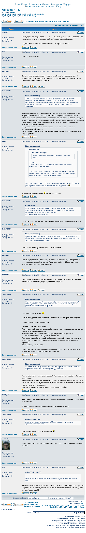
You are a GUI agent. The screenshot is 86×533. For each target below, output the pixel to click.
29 (22, 16)
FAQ (17, 5)
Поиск (24, 5)
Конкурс (66, 21)
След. (34, 16)
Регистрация (56, 5)
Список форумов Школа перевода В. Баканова (43, 21)
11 (20, 14)
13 (25, 14)
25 (12, 16)
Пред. (13, 12)
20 (43, 14)
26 (15, 16)
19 (40, 14)
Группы (45, 5)
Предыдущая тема (61, 25)
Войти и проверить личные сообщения (39, 7)
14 (27, 14)
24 (10, 16)
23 (7, 16)
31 (27, 16)
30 (25, 16)
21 (2, 16)
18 (37, 14)
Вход (58, 7)
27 (17, 16)
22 (5, 16)
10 (17, 14)
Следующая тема (76, 25)
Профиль (67, 5)
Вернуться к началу (9, 48)
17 (35, 14)
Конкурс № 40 (11, 9)
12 (22, 14)
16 (32, 14)
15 (30, 14)
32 (30, 16)
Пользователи (35, 5)
